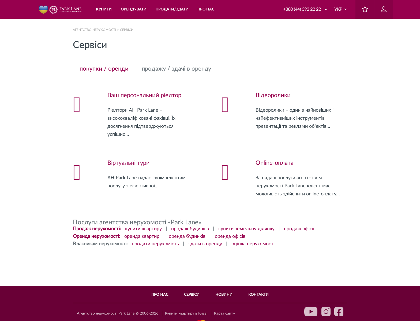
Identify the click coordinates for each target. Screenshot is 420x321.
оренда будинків (187, 236)
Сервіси (192, 295)
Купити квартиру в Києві (186, 313)
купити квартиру (143, 229)
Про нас (159, 295)
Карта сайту (224, 313)
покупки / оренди (104, 69)
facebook (338, 311)
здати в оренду (205, 244)
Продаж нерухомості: (97, 229)
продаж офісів (300, 229)
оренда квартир (141, 236)
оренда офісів (230, 236)
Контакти (258, 295)
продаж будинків (190, 229)
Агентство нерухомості (94, 29)
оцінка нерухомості (253, 244)
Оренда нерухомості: (96, 236)
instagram (326, 311)
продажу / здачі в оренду (176, 69)
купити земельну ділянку (246, 229)
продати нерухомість (155, 244)
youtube (311, 311)
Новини (223, 295)
